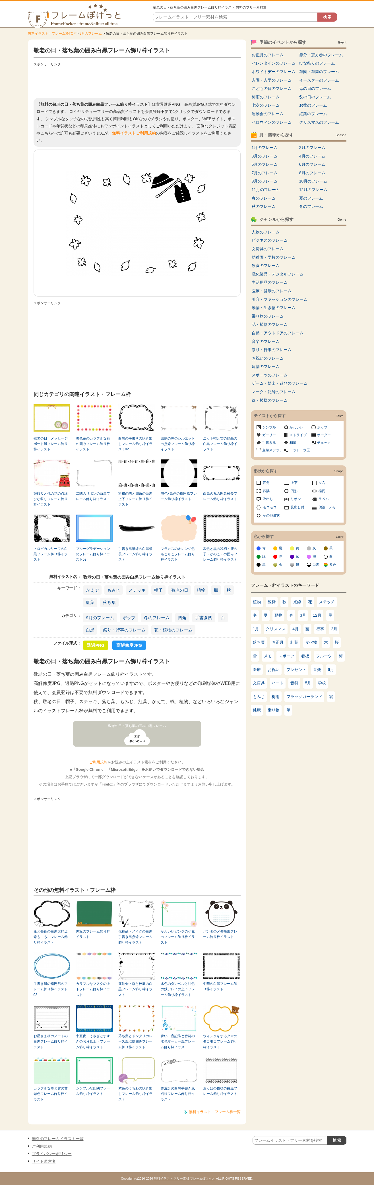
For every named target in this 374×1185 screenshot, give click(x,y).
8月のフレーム (312, 173)
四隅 (266, 491)
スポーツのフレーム (270, 375)
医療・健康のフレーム (272, 291)
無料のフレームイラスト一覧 (58, 1138)
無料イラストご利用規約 (134, 133)
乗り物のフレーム (268, 316)
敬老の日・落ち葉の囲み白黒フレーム (137, 726)
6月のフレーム (312, 164)
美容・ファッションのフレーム (279, 299)
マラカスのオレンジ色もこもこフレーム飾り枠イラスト (178, 554)
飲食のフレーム (266, 265)
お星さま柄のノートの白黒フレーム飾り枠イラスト (51, 1041)
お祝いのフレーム (268, 358)
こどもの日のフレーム (272, 88)
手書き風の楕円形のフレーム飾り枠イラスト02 (51, 989)
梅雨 (276, 696)
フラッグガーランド (304, 696)
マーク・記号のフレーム (274, 392)
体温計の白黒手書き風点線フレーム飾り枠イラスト (178, 1093)
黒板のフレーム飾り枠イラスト (93, 934)
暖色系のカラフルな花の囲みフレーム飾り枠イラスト (93, 443)
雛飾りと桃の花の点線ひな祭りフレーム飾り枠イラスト (51, 499)
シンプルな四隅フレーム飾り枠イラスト (93, 1091)
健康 (257, 710)
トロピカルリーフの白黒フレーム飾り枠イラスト (51, 554)
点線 (297, 602)
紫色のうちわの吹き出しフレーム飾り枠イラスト (135, 1093)
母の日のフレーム (315, 88)
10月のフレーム (313, 181)
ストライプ (298, 435)
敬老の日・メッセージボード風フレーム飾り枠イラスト (51, 443)
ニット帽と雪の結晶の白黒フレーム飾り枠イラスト (220, 443)
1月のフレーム (265, 147)
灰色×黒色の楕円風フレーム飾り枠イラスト (179, 496)
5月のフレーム (265, 164)
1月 (256, 629)
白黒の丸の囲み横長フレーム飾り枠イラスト (220, 496)
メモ (268, 656)
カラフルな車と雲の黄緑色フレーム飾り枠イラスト (51, 1093)
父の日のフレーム (315, 97)
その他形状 (271, 515)
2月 (334, 629)
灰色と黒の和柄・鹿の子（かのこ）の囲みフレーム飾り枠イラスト (220, 554)
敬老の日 (179, 590)
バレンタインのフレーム (274, 63)
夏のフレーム (311, 198)
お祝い (274, 669)
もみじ (113, 590)
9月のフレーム (91, 34)
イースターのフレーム (319, 80)
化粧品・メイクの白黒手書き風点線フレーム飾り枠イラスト (135, 936)
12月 (317, 615)
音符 (294, 683)
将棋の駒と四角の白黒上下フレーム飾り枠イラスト (135, 499)
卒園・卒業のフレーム (319, 71)
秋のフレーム (264, 206)
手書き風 (203, 617)
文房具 (259, 683)
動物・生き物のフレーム (274, 307)
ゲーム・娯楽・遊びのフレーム (279, 383)
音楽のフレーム (266, 341)
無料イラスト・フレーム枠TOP (52, 34)
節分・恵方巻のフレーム (321, 55)
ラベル (324, 499)
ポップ (129, 617)
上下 (294, 483)
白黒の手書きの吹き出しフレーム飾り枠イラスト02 (135, 443)
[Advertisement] (137, 81)
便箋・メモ (327, 507)
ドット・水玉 (300, 450)
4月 (295, 629)
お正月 (278, 642)
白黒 (90, 629)
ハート (278, 683)
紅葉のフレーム (313, 113)
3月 (303, 615)
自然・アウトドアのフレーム (277, 333)
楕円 (322, 491)
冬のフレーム (157, 617)
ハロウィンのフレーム (272, 122)
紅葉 (90, 602)
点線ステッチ (272, 450)
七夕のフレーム (266, 105)
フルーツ (324, 656)
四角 (182, 617)
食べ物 (311, 642)
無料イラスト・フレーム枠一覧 (215, 1112)
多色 (332, 565)
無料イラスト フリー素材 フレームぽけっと (184, 1178)
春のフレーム (264, 198)
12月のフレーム (313, 189)
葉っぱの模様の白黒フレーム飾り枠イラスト (220, 1091)
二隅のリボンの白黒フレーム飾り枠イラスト (93, 496)
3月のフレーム (265, 156)
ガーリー (269, 435)
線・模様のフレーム (270, 400)
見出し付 (297, 507)
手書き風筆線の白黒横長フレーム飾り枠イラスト (135, 554)
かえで (92, 590)
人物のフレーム (266, 232)
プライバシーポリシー (52, 1153)
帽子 (158, 590)
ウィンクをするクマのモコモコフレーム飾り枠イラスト (220, 1041)
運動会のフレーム (268, 113)
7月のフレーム (265, 173)
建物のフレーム (266, 366)
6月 (331, 669)
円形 (294, 491)
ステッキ (137, 590)
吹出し (268, 499)
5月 (308, 683)
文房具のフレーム (268, 248)
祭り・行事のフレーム (124, 629)
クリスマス (276, 629)
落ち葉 (109, 602)
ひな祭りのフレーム (317, 63)
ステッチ (327, 602)
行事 (320, 629)
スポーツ (286, 656)
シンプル (269, 427)
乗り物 (274, 710)
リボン (296, 499)
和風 (293, 443)
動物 (278, 615)
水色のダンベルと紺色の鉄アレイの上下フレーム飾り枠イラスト (178, 989)
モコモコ (269, 507)
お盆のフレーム (313, 105)
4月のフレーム (312, 156)
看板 (305, 656)
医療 (257, 669)
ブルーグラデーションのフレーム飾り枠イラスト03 (93, 554)
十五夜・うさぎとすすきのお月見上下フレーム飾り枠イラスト (93, 1041)
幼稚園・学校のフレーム (274, 257)
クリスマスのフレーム (319, 122)
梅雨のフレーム (266, 97)
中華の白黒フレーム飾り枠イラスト (220, 986)
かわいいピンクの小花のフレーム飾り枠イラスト (178, 936)
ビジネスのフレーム (270, 240)
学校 (322, 683)
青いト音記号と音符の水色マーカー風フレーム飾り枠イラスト (178, 1041)
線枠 (272, 602)
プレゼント (296, 669)
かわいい (296, 427)
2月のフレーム (312, 147)
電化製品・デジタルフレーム (277, 274)
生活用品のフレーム (270, 282)
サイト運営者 (44, 1161)
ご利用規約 (98, 762)
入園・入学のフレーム (272, 80)
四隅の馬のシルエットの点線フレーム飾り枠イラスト (178, 443)
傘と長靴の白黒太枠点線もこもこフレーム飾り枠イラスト (51, 936)
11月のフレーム (266, 189)
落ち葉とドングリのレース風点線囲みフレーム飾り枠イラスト (135, 1041)
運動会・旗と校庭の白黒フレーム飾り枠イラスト (135, 989)
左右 (322, 483)
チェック (324, 443)
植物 (201, 590)
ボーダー (324, 435)
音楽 (317, 669)
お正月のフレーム (268, 55)
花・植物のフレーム (173, 629)
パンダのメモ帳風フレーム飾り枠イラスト (220, 934)
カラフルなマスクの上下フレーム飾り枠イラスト (93, 989)
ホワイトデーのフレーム (274, 71)
